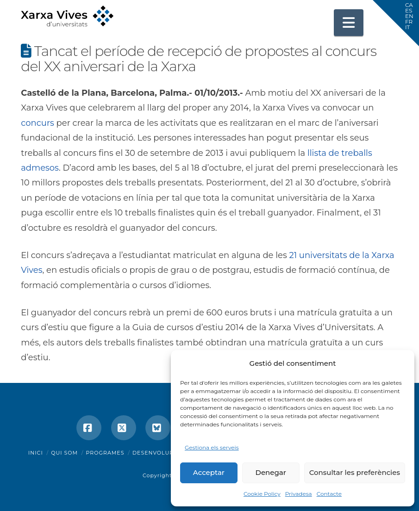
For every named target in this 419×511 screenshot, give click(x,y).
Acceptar (209, 472)
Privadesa (298, 493)
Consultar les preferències (354, 472)
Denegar (271, 472)
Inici (35, 452)
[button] (348, 22)
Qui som (64, 452)
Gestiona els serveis (212, 447)
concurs (37, 123)
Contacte (329, 493)
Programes (105, 452)
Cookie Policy (262, 493)
